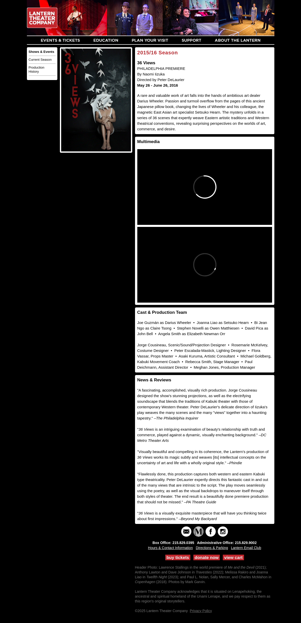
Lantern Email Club (246, 548)
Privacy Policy (201, 611)
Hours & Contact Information (170, 548)
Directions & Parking (212, 548)
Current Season (40, 59)
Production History (36, 69)
